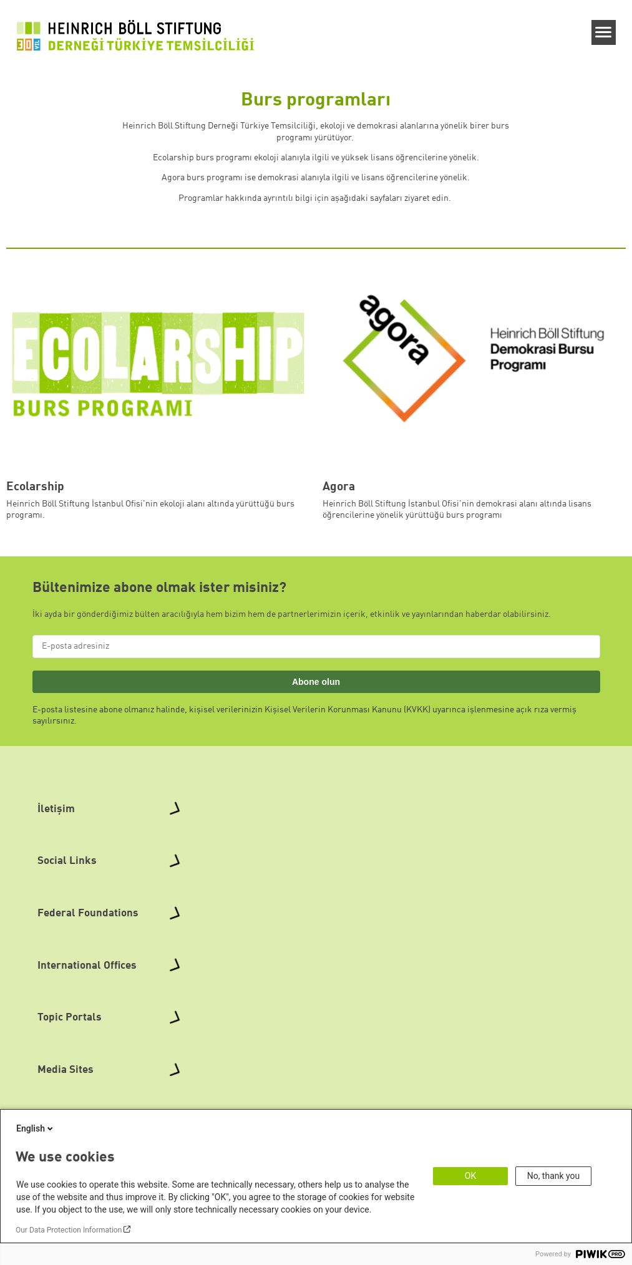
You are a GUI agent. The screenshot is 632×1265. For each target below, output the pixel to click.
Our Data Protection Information (69, 1230)
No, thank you (553, 1176)
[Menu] (603, 32)
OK (470, 1176)
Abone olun (316, 682)
